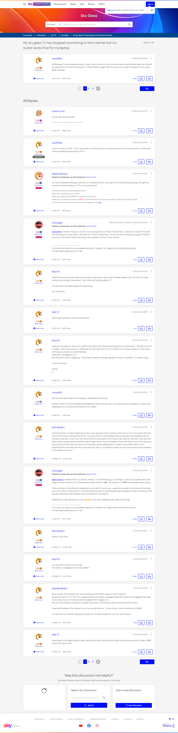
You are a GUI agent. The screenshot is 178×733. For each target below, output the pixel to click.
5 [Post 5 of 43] (55, 259)
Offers (101, 4)
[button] (151, 58)
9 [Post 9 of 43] (55, 415)
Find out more (91, 177)
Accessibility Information (98, 719)
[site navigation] (24, 4)
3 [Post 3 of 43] (55, 162)
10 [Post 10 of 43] (56, 458)
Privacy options (39, 719)
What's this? (39, 70)
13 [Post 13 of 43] (56, 576)
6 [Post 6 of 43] (55, 300)
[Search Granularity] (53, 24)
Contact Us (127, 719)
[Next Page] (98, 88)
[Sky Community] (39, 4)
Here (99, 202)
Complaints (115, 719)
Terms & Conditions (56, 719)
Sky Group (140, 719)
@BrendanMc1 (58, 479)
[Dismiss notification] (152, 10)
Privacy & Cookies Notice (76, 719)
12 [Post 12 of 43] (56, 547)
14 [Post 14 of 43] (56, 622)
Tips (82, 4)
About (91, 4)
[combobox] (94, 24)
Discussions (60, 4)
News (73, 4)
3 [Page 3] (92, 88)
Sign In (150, 4)
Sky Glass (89, 15)
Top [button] (172, 719)
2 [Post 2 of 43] (55, 130)
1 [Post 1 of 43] (55, 78)
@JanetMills (57, 232)
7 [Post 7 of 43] (55, 328)
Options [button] (146, 42)
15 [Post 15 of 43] (56, 652)
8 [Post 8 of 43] (55, 380)
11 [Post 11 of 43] (55, 519)
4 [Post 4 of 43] (55, 211)
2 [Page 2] (88, 88)
